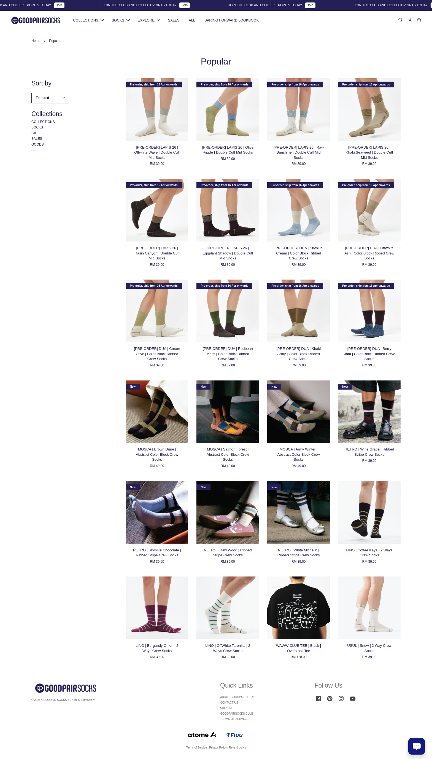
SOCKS (121, 20)
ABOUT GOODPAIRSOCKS (237, 697)
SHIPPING (227, 708)
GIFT (35, 134)
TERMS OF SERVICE (234, 719)
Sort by (41, 84)
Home (35, 42)
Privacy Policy (217, 748)
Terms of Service (196, 748)
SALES (174, 20)
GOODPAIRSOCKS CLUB (236, 714)
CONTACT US (229, 703)
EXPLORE (149, 20)
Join (64, 5)
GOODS (37, 145)
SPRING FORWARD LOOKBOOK (231, 20)
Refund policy (237, 748)
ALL (192, 20)
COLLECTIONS (88, 20)
